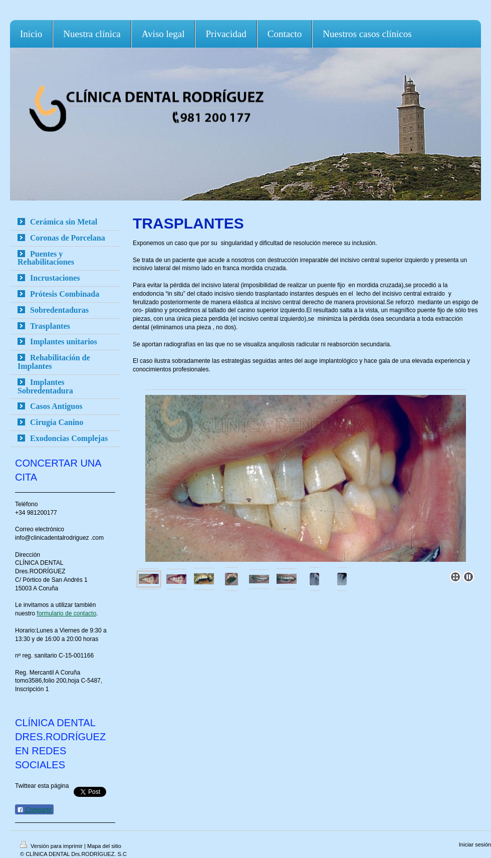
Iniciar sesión (475, 844)
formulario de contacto (66, 613)
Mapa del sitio (104, 846)
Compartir (34, 809)
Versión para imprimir (52, 846)
